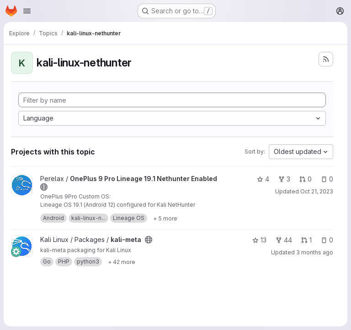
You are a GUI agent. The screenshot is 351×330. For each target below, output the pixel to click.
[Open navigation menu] (27, 11)
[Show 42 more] (121, 261)
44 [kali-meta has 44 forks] (284, 240)
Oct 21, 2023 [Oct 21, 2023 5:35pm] (316, 191)
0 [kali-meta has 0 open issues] (327, 240)
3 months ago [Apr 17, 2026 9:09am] (314, 252)
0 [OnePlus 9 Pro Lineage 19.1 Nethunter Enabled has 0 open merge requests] (305, 179)
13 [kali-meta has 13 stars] (259, 240)
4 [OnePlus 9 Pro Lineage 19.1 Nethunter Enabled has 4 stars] (263, 179)
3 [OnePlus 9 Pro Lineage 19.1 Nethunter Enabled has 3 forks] (284, 179)
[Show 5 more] (165, 218)
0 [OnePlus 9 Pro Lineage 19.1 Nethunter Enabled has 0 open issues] (327, 179)
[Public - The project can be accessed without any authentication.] (44, 187)
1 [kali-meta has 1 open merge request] (306, 240)
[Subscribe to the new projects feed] (326, 59)
